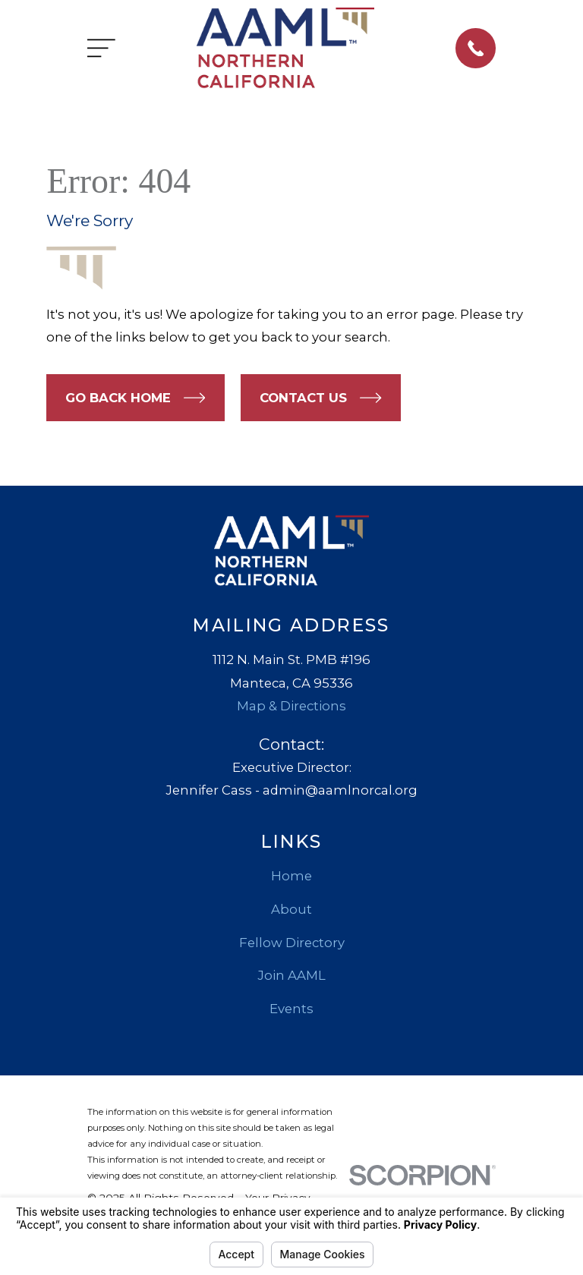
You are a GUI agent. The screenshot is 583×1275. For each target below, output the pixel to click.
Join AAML (291, 975)
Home (291, 875)
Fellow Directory (292, 942)
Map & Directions (291, 705)
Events (291, 1008)
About (291, 909)
